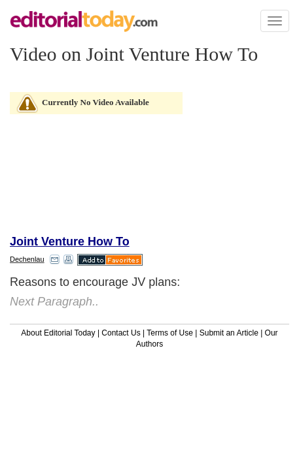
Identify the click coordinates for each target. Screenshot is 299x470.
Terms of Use (170, 332)
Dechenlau (27, 259)
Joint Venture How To (70, 241)
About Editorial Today (58, 332)
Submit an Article (229, 332)
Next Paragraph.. (54, 301)
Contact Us (120, 332)
